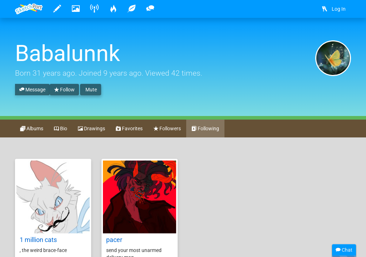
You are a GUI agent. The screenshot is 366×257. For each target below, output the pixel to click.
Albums (31, 129)
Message (32, 90)
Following (205, 129)
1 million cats (38, 239)
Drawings (91, 129)
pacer (114, 239)
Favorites (129, 129)
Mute (90, 89)
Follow (64, 90)
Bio (60, 129)
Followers (167, 129)
